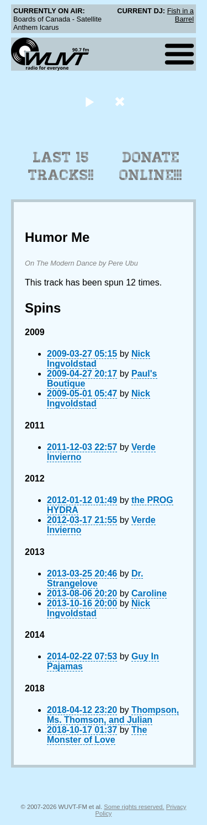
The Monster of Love (97, 734)
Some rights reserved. (134, 806)
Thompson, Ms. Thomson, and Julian (113, 714)
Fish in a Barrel (180, 15)
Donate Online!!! (150, 166)
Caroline (149, 593)
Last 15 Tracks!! (61, 166)
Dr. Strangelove (95, 578)
